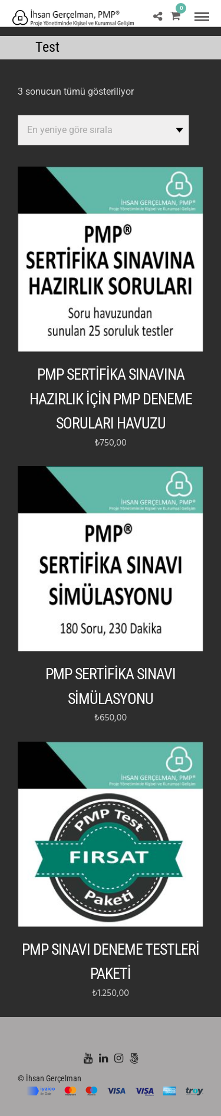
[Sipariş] (103, 130)
